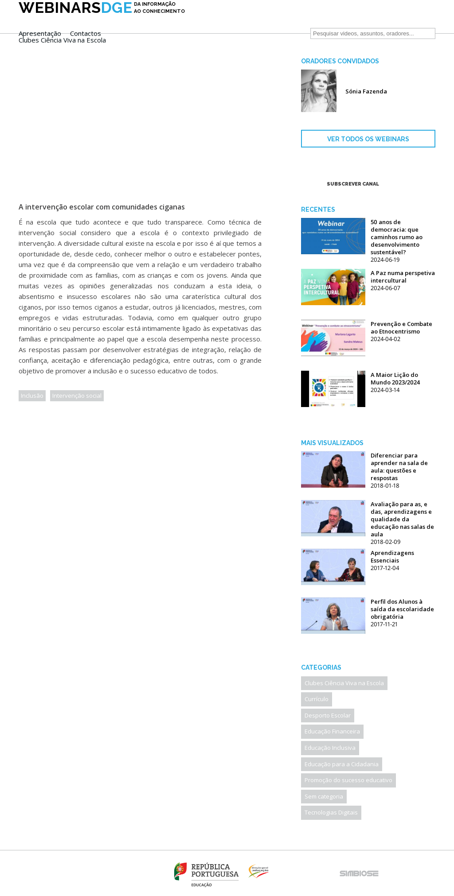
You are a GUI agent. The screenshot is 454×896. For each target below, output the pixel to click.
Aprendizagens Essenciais (392, 556)
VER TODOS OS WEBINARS (368, 139)
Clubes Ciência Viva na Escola (237, 26)
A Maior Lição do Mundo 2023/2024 (395, 378)
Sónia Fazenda (366, 91)
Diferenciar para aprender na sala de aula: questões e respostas (399, 466)
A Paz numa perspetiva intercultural (403, 276)
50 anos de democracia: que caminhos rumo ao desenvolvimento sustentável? (397, 237)
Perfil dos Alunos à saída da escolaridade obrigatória (402, 609)
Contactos (260, 19)
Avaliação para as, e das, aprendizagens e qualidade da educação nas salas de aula (402, 519)
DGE (102, 21)
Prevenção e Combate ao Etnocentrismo (401, 327)
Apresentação (215, 19)
